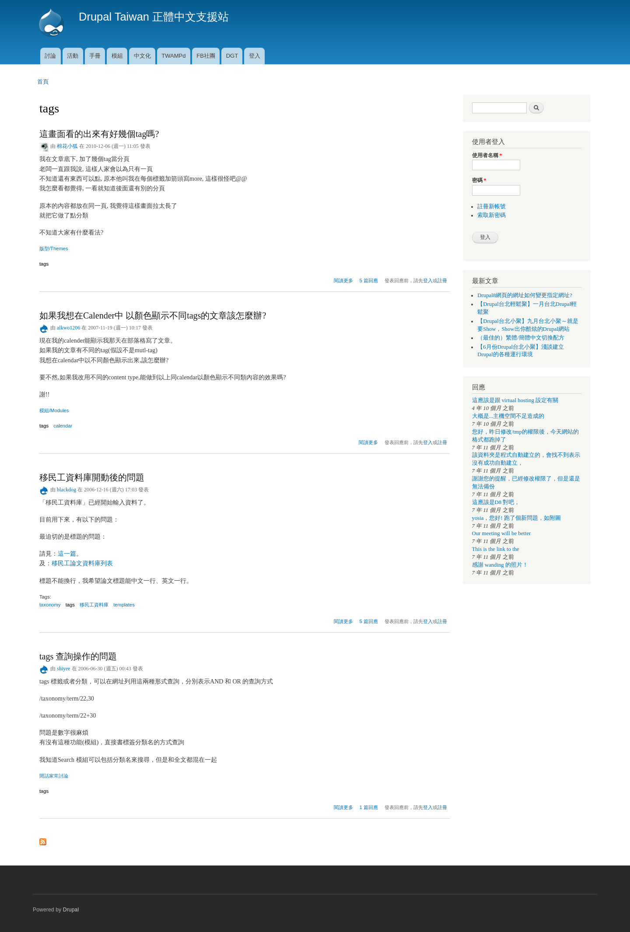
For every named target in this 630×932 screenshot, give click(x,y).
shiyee (63, 669)
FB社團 (205, 56)
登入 (254, 56)
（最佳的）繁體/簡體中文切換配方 (520, 338)
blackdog (66, 490)
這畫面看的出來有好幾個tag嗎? (99, 134)
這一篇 (67, 553)
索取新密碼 (491, 215)
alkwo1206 (68, 328)
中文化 (142, 56)
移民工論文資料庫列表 (82, 563)
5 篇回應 (369, 280)
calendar (62, 425)
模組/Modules (54, 410)
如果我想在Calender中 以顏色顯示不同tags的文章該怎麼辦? (152, 315)
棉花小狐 (67, 146)
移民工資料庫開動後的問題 (91, 477)
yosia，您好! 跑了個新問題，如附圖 (516, 518)
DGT (232, 56)
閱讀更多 (343, 279)
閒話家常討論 (53, 775)
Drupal (71, 910)
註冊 (442, 280)
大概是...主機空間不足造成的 (508, 416)
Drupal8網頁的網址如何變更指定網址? (524, 295)
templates (124, 604)
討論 (50, 56)
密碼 (479, 180)
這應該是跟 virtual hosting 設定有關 (515, 400)
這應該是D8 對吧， (496, 502)
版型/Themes (53, 248)
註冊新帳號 (491, 206)
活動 (72, 56)
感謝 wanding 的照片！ (500, 565)
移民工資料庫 (94, 604)
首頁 (43, 81)
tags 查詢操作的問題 (78, 656)
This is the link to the (495, 549)
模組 (117, 56)
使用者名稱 (487, 155)
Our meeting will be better (501, 533)
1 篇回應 (369, 807)
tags (44, 263)
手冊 (95, 56)
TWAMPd (173, 56)
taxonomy (50, 604)
